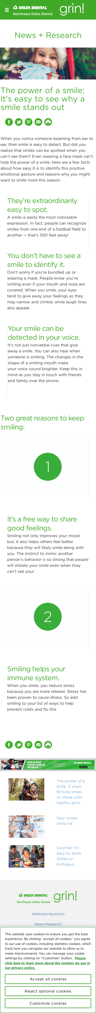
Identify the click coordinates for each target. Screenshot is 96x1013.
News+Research (48, 924)
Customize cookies (48, 1003)
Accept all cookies (48, 979)
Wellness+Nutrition (48, 914)
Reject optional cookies (48, 991)
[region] (48, 970)
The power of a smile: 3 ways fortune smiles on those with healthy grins (71, 792)
